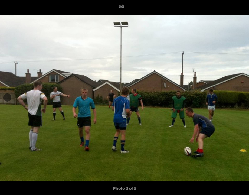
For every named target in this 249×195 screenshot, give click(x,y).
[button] (226, 7)
